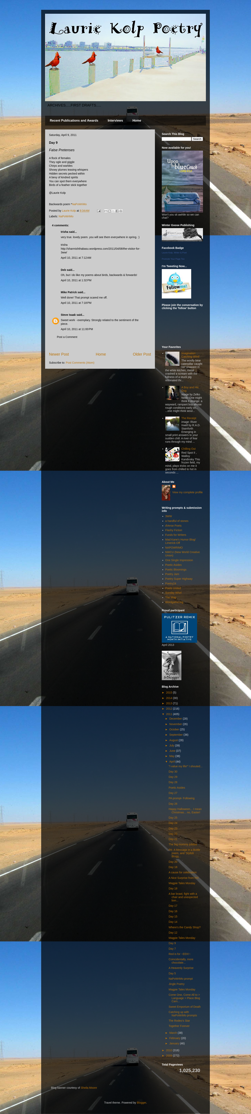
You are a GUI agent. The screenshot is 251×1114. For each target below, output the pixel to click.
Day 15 (173, 916)
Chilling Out (188, 448)
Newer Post (59, 354)
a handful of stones (176, 520)
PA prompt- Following (182, 798)
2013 (169, 703)
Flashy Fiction (173, 530)
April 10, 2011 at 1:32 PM (76, 280)
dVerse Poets (173, 525)
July (172, 745)
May (172, 756)
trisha (64, 231)
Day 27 (173, 793)
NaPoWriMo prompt (181, 978)
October (174, 729)
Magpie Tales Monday (182, 883)
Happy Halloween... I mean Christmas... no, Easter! (185, 810)
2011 (169, 714)
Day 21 (173, 839)
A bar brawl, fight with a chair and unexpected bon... (183, 897)
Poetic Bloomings (175, 569)
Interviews (115, 120)
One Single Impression (179, 560)
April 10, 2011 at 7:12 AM (76, 257)
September (176, 734)
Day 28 (173, 782)
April (172, 761)
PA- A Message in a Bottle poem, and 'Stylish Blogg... (184, 853)
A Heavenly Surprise (181, 967)
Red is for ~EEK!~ (180, 954)
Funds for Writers (175, 534)
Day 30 (173, 771)
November (176, 724)
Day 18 (173, 867)
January (174, 1043)
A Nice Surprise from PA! (184, 877)
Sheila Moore (89, 1087)
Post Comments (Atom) (80, 362)
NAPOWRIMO (174, 547)
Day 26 (173, 803)
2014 (169, 698)
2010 (169, 1050)
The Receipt (188, 418)
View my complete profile (187, 492)
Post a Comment (67, 337)
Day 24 (173, 823)
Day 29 (173, 776)
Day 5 (172, 973)
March (173, 1032)
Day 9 (172, 943)
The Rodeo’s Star (179, 1020)
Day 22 (173, 833)
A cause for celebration (182, 872)
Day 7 (172, 948)
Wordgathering (174, 602)
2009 (169, 1055)
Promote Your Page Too (173, 259)
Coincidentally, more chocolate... (181, 961)
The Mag (170, 597)
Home (136, 120)
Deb (63, 269)
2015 (169, 692)
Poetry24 (170, 583)
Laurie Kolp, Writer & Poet (174, 252)
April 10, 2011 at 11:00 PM (77, 329)
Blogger (141, 1102)
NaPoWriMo (79, 204)
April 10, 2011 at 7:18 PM (76, 302)
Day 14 (173, 921)
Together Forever (179, 1026)
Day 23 (173, 828)
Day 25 (173, 817)
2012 (169, 708)
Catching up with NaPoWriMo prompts (183, 1013)
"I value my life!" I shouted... (186, 766)
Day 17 (173, 905)
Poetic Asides (173, 564)
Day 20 (173, 861)
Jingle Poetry (177, 984)
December (176, 718)
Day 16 (173, 911)
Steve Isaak (68, 314)
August (173, 740)
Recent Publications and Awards (74, 120)
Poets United (173, 588)
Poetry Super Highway (179, 578)
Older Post (142, 354)
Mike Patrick (69, 292)
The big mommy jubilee (183, 844)
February (175, 1038)
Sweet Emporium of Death (185, 1006)
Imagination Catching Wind (190, 355)
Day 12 (173, 932)
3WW (168, 516)
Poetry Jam (172, 574)
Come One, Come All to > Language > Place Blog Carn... (184, 998)
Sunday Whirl (173, 592)
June (172, 750)
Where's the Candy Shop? (185, 927)
